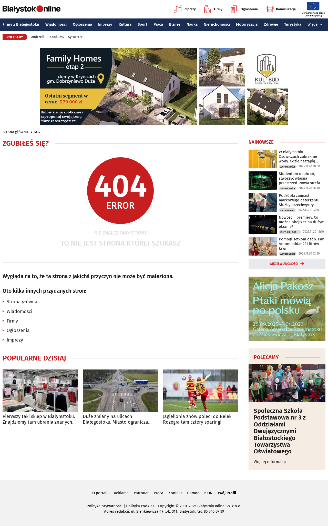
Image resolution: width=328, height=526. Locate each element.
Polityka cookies (140, 506)
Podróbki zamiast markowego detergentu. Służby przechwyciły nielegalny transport (300, 200)
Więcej (315, 24)
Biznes (174, 24)
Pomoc (193, 493)
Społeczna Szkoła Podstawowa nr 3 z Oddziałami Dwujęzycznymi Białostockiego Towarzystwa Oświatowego (280, 431)
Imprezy (185, 9)
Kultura (125, 24)
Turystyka (292, 24)
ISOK (208, 493)
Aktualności (287, 166)
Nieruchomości (217, 24)
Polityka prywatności (104, 506)
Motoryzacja (247, 24)
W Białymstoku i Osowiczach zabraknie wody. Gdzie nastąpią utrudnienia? (298, 156)
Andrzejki (38, 36)
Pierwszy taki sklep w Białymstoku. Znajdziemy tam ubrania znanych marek (39, 419)
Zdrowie (271, 24)
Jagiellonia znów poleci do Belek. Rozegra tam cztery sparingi (197, 419)
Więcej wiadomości (284, 264)
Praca (158, 24)
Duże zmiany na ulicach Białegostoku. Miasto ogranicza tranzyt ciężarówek (115, 419)
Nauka (192, 24)
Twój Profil (226, 493)
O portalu (100, 493)
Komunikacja (281, 9)
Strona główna (15, 132)
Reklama (121, 493)
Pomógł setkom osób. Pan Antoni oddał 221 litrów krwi (301, 244)
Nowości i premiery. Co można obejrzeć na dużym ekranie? (301, 222)
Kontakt (175, 493)
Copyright (166, 506)
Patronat (141, 493)
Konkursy (57, 36)
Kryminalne (287, 210)
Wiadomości (56, 24)
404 (37, 132)
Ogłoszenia (244, 9)
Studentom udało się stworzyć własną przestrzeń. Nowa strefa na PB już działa (302, 178)
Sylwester (75, 36)
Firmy (213, 9)
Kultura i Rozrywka (290, 232)
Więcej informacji (270, 461)
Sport (142, 24)
